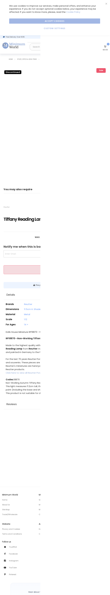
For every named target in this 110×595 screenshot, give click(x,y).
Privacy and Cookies (11, 529)
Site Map (6, 509)
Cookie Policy (73, 11)
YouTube (13, 567)
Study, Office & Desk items (27, 59)
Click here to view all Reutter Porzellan (26, 372)
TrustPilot (13, 547)
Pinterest (12, 574)
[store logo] (13, 45)
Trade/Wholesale (9, 514)
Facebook (13, 554)
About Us (6, 504)
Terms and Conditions (12, 534)
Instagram (13, 560)
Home (11, 59)
